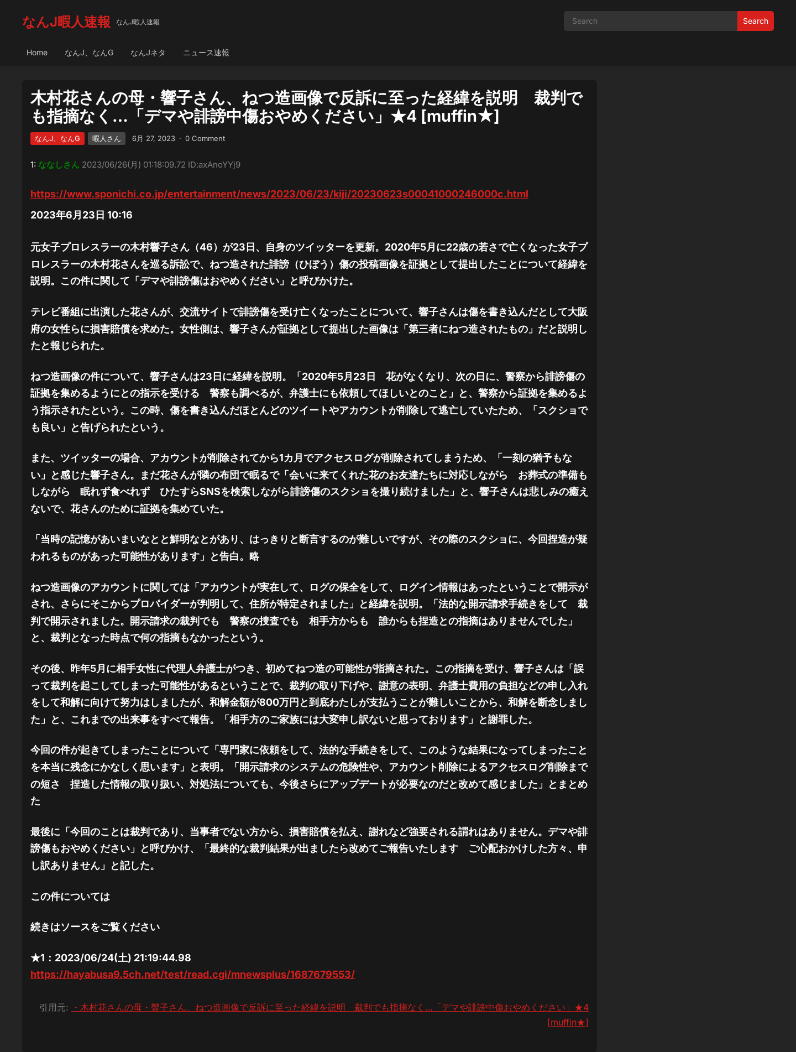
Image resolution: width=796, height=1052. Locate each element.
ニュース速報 (206, 52)
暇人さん (106, 138)
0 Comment (205, 138)
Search (755, 20)
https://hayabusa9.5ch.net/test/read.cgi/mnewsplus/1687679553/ (192, 974)
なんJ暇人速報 (66, 22)
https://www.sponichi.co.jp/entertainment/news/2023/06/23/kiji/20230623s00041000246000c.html (279, 194)
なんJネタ (148, 52)
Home (37, 52)
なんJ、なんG (89, 52)
